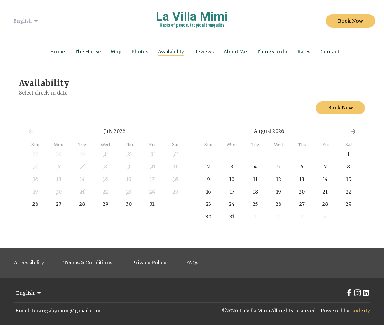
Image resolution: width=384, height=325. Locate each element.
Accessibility (29, 262)
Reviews (204, 51)
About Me (235, 51)
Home (57, 51)
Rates (303, 51)
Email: (22, 311)
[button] (35, 154)
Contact (329, 51)
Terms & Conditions (87, 262)
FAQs (192, 262)
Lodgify (360, 310)
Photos (139, 51)
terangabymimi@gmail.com (66, 311)
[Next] (353, 131)
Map (116, 51)
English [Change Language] (26, 21)
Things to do (272, 51)
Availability (171, 51)
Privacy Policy (149, 262)
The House (88, 51)
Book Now (350, 21)
